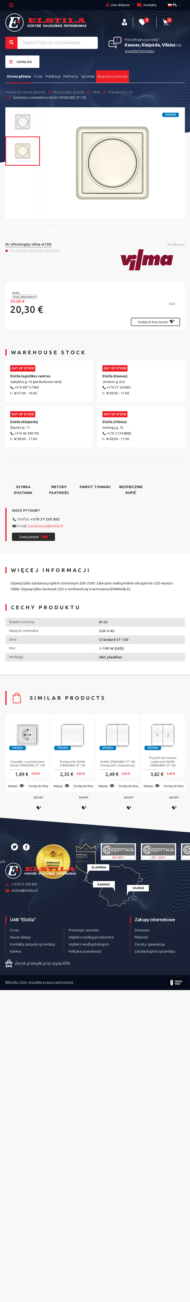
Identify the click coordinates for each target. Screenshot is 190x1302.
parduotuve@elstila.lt (45, 526)
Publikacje (53, 76)
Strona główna (19, 76)
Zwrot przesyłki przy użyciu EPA (37, 963)
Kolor (16, 292)
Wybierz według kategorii (89, 944)
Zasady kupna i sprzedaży (155, 951)
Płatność (141, 937)
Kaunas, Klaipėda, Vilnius (150, 44)
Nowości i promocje (112, 76)
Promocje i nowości (84, 930)
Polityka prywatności (85, 951)
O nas (38, 76)
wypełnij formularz (139, 51)
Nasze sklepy (20, 937)
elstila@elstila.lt (21, 890)
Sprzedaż (88, 76)
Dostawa (142, 930)
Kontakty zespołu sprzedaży (32, 944)
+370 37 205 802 (45, 519)
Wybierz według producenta (91, 937)
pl (172, 5)
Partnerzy (70, 76)
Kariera (15, 951)
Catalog (20, 61)
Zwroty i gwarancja (150, 944)
